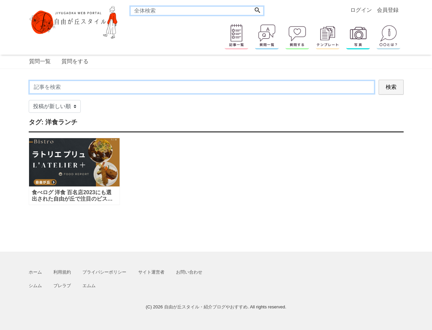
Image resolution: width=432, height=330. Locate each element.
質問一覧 (40, 61)
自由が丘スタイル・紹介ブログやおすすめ (206, 306)
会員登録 (388, 10)
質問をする (74, 61)
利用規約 (62, 272)
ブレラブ (62, 285)
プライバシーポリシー (104, 272)
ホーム (35, 272)
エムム (89, 285)
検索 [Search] (391, 87)
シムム (35, 285)
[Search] (257, 11)
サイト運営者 (151, 272)
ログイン (361, 10)
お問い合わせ (189, 272)
